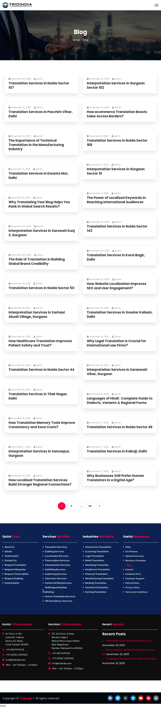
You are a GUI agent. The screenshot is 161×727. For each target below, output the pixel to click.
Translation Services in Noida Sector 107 (39, 85)
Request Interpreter (15, 569)
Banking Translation (95, 583)
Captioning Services (56, 574)
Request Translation (15, 565)
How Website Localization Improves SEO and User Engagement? (117, 286)
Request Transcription (16, 574)
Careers (129, 569)
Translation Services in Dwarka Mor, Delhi (39, 175)
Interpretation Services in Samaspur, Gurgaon (39, 453)
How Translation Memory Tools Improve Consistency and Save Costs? (41, 425)
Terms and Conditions (136, 592)
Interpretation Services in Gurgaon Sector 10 (116, 171)
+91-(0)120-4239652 (17, 654)
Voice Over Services (56, 578)
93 (90, 506)
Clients (8, 551)
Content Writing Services (58, 583)
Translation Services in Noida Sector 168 (117, 142)
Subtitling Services (55, 569)
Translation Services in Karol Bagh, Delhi (116, 257)
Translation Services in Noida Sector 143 (117, 228)
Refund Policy (132, 583)
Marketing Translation (97, 565)
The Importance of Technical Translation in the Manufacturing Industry (36, 144)
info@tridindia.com (15, 660)
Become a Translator (135, 560)
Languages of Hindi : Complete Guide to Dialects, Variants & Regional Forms (120, 400)
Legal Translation (94, 556)
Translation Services (56, 547)
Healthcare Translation (97, 569)
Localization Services (56, 556)
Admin (38, 78)
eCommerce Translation (98, 547)
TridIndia (25, 698)
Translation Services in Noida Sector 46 (120, 427)
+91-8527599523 (15, 649)
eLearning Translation (97, 551)
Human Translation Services (60, 596)
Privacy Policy (132, 587)
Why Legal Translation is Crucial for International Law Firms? (116, 343)
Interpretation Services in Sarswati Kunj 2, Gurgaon (42, 233)
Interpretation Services (57, 565)
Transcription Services (57, 560)
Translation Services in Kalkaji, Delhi (117, 451)
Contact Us (11, 560)
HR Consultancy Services (58, 601)
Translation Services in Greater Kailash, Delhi (120, 314)
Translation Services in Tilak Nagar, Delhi (38, 396)
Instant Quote (12, 583)
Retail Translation (94, 560)
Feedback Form (133, 574)
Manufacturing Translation (99, 578)
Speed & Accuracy (134, 556)
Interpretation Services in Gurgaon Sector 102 (116, 85)
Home (76, 40)
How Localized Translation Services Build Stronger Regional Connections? (40, 482)
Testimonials (11, 556)
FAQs (128, 547)
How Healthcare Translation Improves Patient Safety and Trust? (40, 343)
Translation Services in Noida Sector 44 (42, 370)
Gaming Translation (95, 592)
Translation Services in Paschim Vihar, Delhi (41, 114)
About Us (9, 547)
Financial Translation (96, 574)
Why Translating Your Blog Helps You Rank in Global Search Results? (39, 204)
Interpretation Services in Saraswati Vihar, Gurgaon (117, 372)
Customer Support (134, 578)
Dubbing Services (54, 551)
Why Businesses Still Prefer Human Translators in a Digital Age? (116, 478)
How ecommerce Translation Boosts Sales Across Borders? (117, 114)
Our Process (131, 551)
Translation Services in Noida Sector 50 (42, 288)
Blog (129, 565)
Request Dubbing (14, 578)
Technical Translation (96, 587)
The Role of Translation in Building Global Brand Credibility (37, 261)
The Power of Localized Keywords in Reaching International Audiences (116, 200)
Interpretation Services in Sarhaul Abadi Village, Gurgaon (37, 314)
